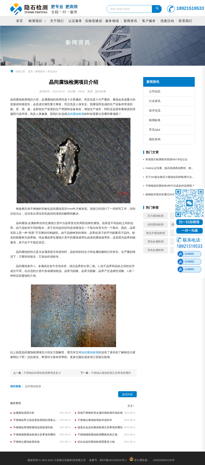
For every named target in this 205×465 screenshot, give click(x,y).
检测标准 (154, 120)
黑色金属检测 (155, 241)
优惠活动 (167, 21)
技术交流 (154, 110)
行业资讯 (154, 101)
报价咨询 (154, 139)
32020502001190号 (163, 460)
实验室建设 (93, 21)
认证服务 (75, 21)
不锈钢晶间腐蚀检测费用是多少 (42, 373)
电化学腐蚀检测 (155, 233)
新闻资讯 (130, 21)
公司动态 (154, 91)
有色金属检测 (155, 250)
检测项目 (35, 21)
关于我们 (57, 21)
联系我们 (185, 21)
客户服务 (149, 21)
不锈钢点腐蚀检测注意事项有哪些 (111, 373)
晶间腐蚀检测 (155, 224)
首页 (19, 21)
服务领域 (112, 21)
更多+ (130, 405)
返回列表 (127, 394)
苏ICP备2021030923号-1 (108, 460)
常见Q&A (52, 71)
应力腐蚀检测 (155, 215)
